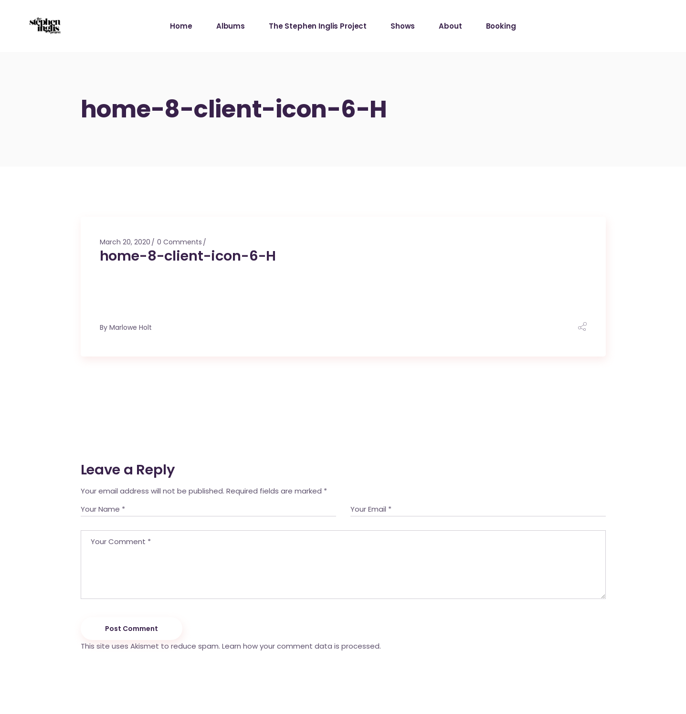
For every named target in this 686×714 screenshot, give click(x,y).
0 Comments (179, 242)
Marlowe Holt (130, 327)
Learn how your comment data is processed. (301, 646)
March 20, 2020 (125, 242)
